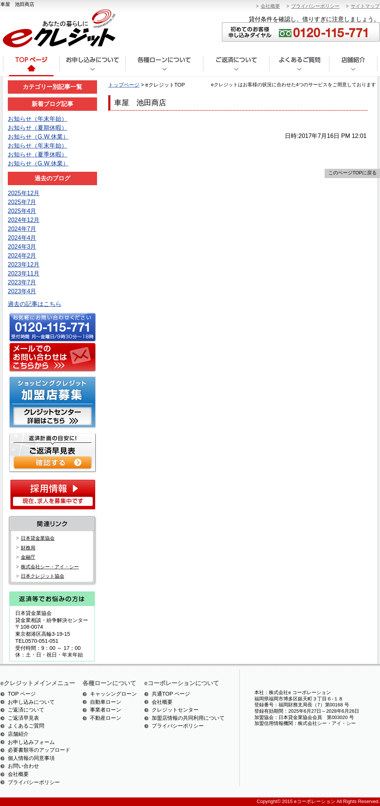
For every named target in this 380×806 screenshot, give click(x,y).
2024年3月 (22, 247)
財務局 (28, 548)
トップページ (30, 66)
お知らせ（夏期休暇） (37, 128)
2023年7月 (22, 282)
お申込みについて (92, 66)
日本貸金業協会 (38, 538)
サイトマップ (365, 6)
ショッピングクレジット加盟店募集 (51, 402)
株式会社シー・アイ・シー (50, 567)
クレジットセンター (175, 710)
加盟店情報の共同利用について (188, 718)
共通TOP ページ (171, 694)
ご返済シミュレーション (51, 452)
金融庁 (28, 557)
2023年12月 (23, 264)
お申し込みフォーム (31, 742)
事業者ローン (105, 710)
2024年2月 (22, 255)
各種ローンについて (164, 66)
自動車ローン (105, 702)
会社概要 (270, 6)
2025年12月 (23, 193)
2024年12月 (23, 220)
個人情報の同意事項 (31, 758)
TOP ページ (22, 694)
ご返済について (236, 66)
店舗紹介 (353, 66)
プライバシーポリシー (315, 6)
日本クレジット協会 (42, 576)
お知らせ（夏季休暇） (37, 154)
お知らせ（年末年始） (37, 119)
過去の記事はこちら (34, 304)
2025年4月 (22, 211)
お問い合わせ (23, 766)
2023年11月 (23, 273)
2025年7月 (22, 202)
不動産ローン (105, 718)
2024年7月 (22, 229)
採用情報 (52, 494)
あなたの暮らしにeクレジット (58, 28)
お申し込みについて (31, 702)
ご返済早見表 (23, 718)
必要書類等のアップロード (39, 750)
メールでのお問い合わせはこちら (51, 357)
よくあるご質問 (299, 66)
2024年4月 (22, 238)
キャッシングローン (113, 694)
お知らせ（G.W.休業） (38, 136)
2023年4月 (22, 291)
